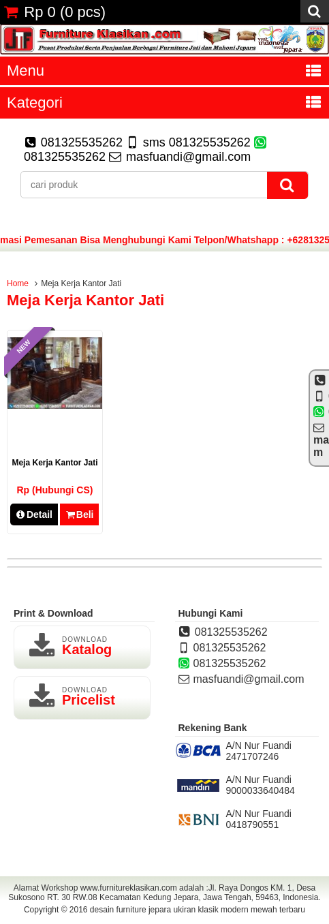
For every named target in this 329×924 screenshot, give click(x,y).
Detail (34, 514)
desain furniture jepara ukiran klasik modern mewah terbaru (197, 909)
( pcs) (54, 11)
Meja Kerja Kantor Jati (54, 462)
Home (18, 283)
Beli (79, 514)
